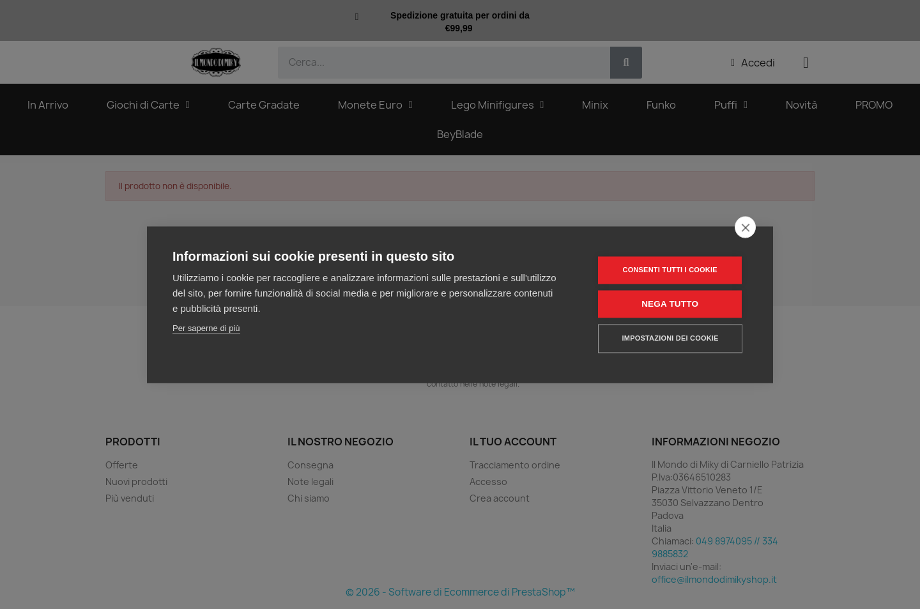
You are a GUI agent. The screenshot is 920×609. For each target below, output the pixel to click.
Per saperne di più (206, 328)
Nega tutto (670, 304)
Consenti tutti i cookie (670, 270)
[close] (745, 227)
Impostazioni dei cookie (670, 338)
